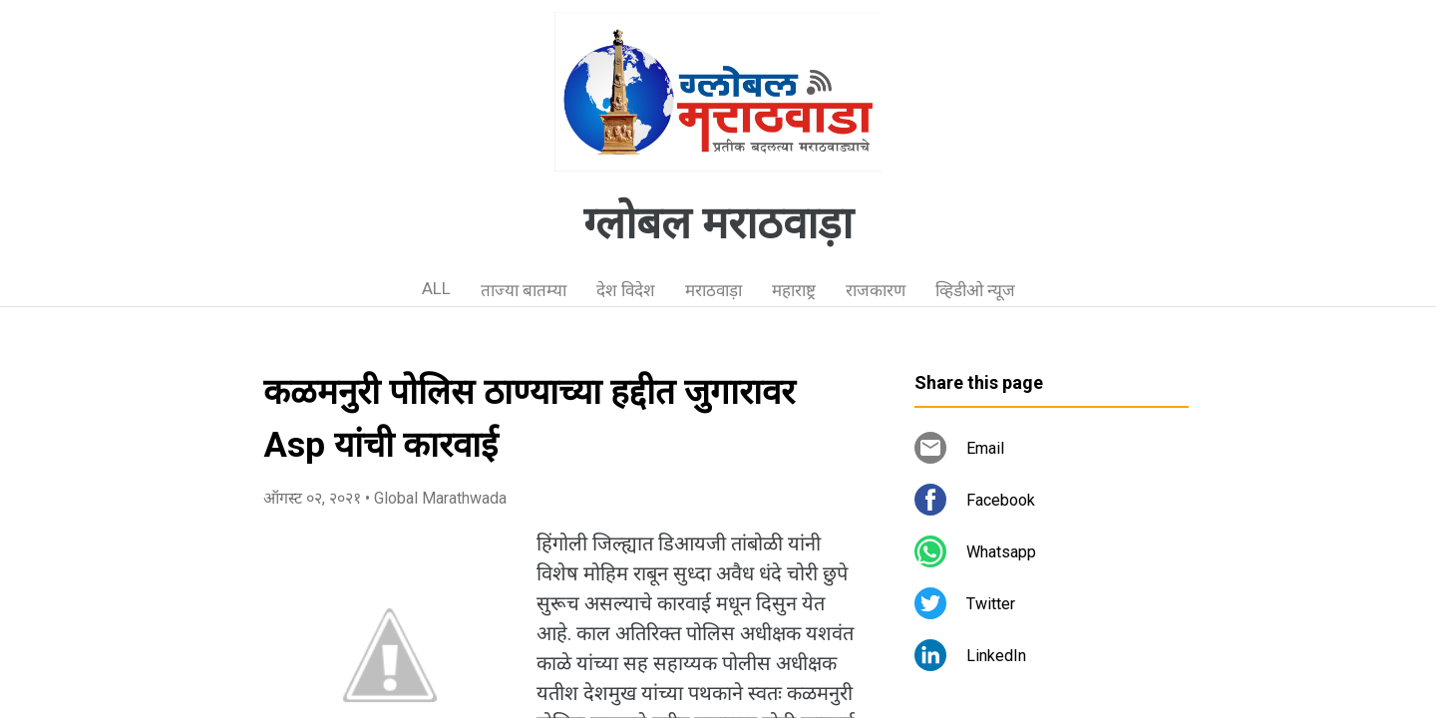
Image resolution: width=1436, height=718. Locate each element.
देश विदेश (625, 290)
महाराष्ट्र (794, 290)
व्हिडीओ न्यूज (975, 290)
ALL (436, 288)
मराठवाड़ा (713, 290)
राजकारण (875, 290)
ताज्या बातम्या (523, 290)
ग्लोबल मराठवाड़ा (718, 223)
